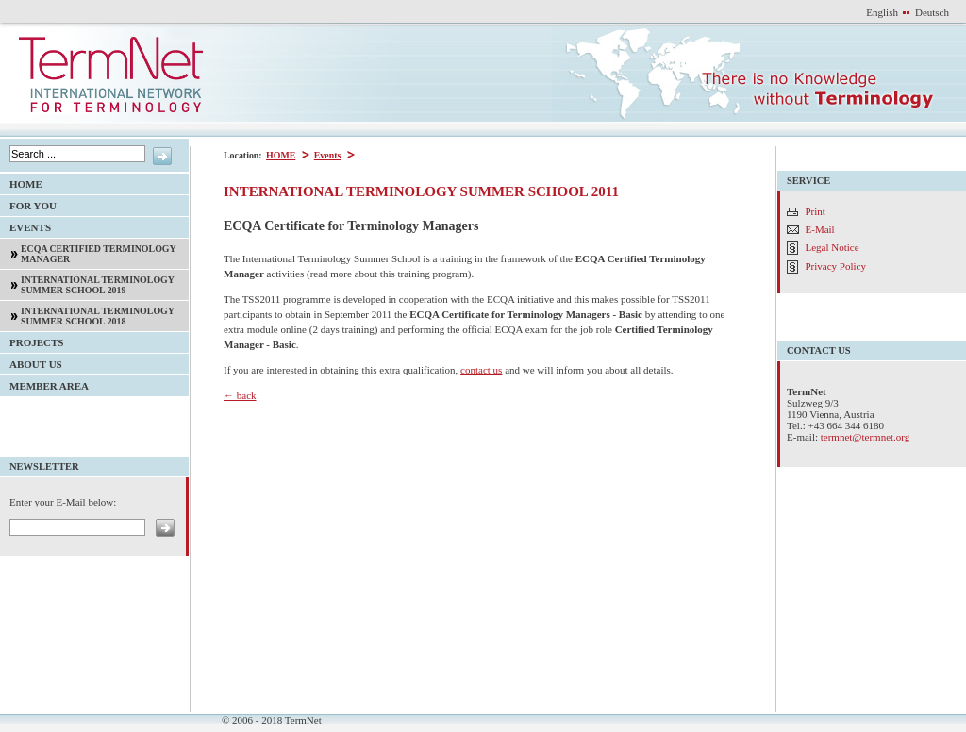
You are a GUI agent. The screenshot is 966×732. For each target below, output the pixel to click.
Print (815, 211)
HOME (279, 155)
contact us (481, 369)
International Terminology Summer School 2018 (87, 313)
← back (240, 395)
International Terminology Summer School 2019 (87, 282)
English (882, 12)
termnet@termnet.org (865, 436)
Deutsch (932, 12)
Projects (31, 340)
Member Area (44, 383)
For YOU (28, 203)
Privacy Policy (836, 266)
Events (326, 155)
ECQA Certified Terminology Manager (88, 251)
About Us (31, 362)
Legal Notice (832, 247)
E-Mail (820, 229)
